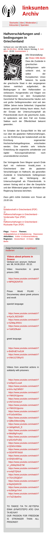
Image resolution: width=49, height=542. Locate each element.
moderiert (10, 250)
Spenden (24, 25)
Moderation (31, 23)
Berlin (6, 241)
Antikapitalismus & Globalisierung (17, 234)
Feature (14, 231)
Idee (22, 23)
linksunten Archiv (35, 11)
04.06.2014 (12, 49)
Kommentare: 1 (21, 51)
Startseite (13, 23)
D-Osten (30, 239)
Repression (38, 234)
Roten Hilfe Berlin (37, 58)
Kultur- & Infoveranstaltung (26, 236)
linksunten (14, 25)
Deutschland (19, 239)
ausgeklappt (30, 248)
